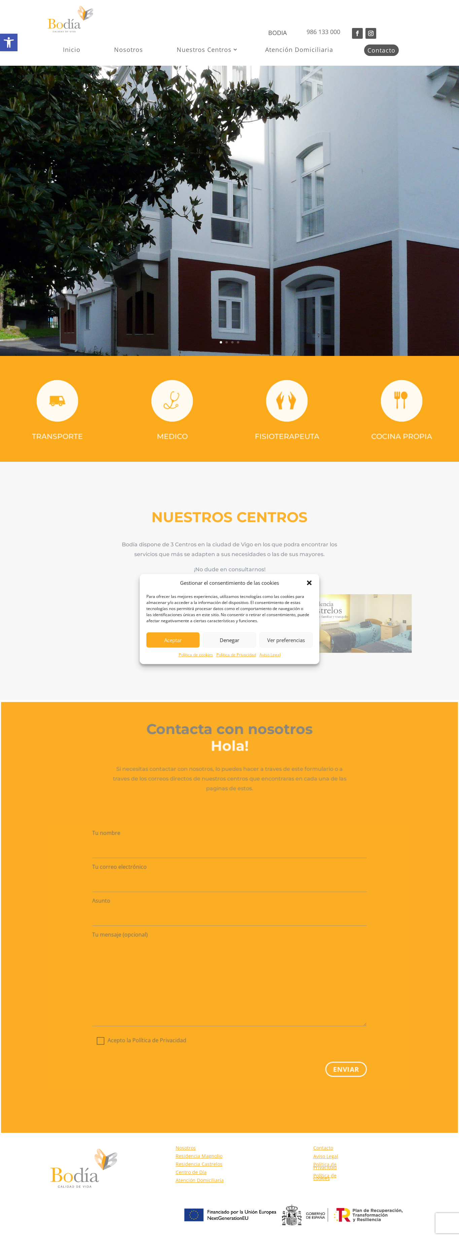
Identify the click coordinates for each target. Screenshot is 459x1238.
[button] (309, 583)
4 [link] (238, 342)
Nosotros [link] (128, 50)
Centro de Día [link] (191, 1172)
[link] (8, 42)
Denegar (229, 640)
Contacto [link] (381, 50)
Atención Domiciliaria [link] (299, 50)
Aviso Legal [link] (270, 655)
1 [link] (221, 342)
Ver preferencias (286, 640)
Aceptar (173, 640)
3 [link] (232, 342)
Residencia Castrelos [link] (199, 1164)
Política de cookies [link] (196, 655)
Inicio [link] (71, 50)
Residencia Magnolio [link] (199, 1156)
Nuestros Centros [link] (204, 50)
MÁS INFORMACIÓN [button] (98, 250)
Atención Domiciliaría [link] (200, 1180)
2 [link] (226, 342)
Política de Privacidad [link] (236, 655)
